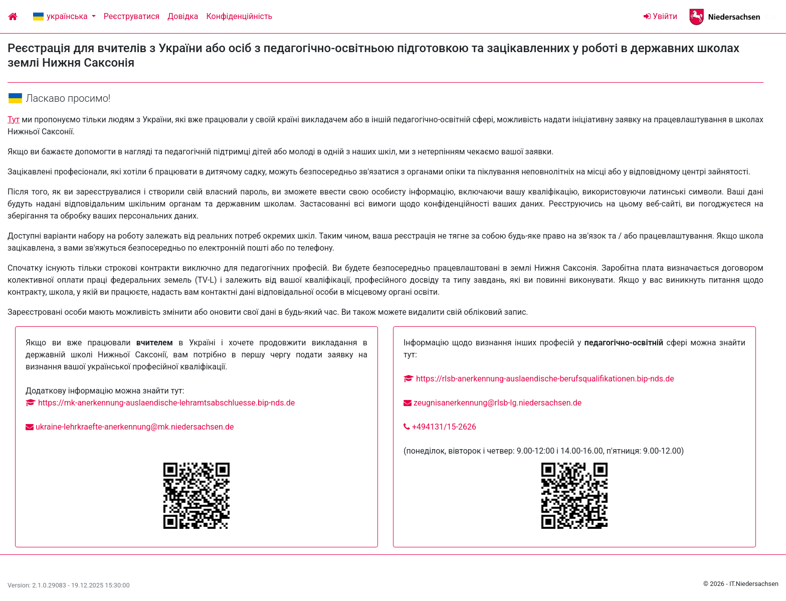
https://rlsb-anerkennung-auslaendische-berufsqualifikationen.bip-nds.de (539, 378)
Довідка (182, 16)
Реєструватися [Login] (131, 16)
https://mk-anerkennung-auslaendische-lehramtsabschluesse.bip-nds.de (160, 403)
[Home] (13, 17)
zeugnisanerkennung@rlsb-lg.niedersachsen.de (492, 403)
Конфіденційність (240, 16)
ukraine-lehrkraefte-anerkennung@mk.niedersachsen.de (130, 427)
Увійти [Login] (660, 16)
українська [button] (61, 16)
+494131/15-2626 (440, 427)
